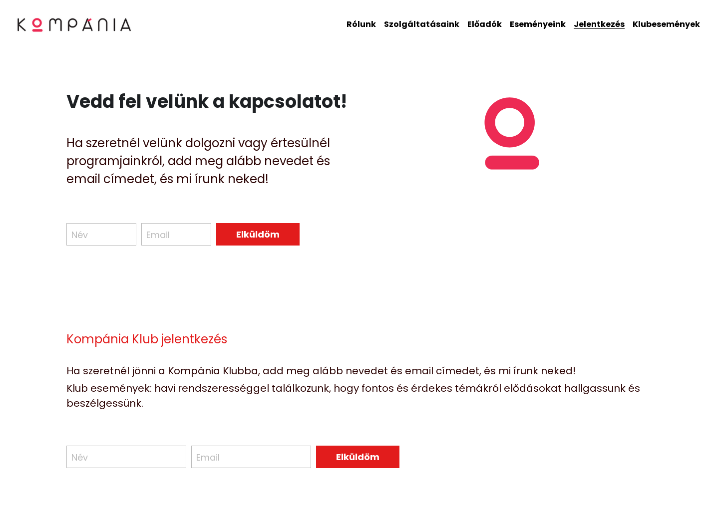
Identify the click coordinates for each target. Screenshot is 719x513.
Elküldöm (258, 234)
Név (79, 234)
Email (158, 234)
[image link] (75, 23)
